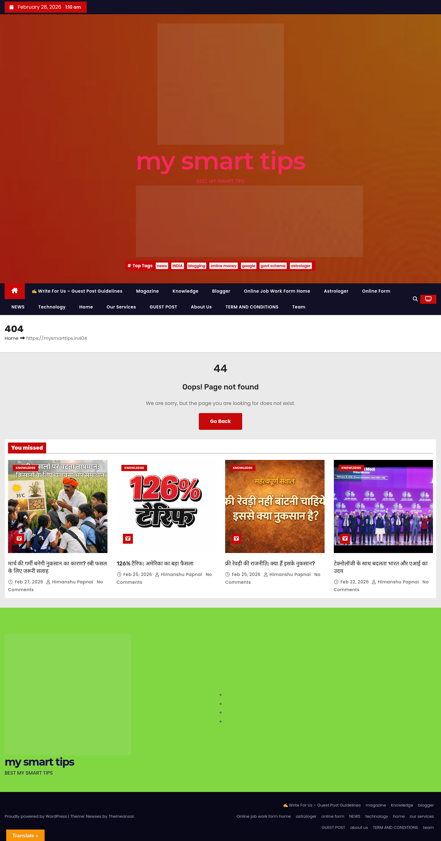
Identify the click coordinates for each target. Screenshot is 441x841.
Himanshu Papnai (70, 582)
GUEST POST (163, 307)
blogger (221, 291)
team (299, 307)
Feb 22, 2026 (355, 582)
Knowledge (185, 291)
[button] (415, 299)
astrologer (301, 265)
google (248, 265)
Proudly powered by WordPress (36, 816)
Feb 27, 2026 (30, 582)
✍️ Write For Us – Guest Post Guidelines (77, 291)
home (86, 307)
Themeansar (121, 816)
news (162, 265)
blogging (196, 265)
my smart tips (220, 161)
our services (121, 307)
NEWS (18, 307)
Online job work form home (277, 291)
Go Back (220, 421)
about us (201, 307)
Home (12, 338)
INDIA (177, 265)
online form (376, 291)
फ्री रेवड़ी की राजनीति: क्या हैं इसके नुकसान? (270, 563)
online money (223, 265)
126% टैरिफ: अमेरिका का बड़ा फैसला (155, 563)
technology (52, 307)
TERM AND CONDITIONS (251, 307)
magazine (147, 291)
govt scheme (273, 265)
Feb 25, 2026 (138, 574)
